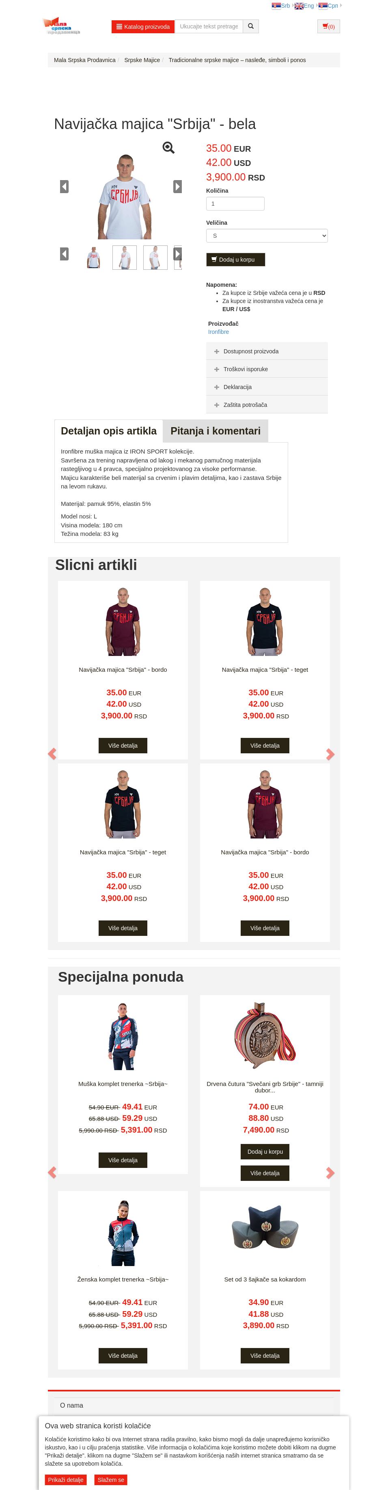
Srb (281, 5)
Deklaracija (232, 387)
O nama (71, 1405)
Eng (304, 5)
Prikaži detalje (66, 1480)
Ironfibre (218, 332)
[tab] (267, 351)
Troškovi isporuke (240, 369)
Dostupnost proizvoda (245, 351)
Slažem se (111, 1480)
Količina (217, 190)
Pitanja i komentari (215, 430)
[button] (52, 753)
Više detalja (123, 745)
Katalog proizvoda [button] (143, 27)
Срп (328, 5)
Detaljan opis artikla (109, 430)
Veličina (216, 222)
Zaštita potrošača (239, 405)
